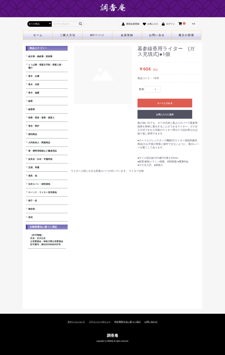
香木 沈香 (33, 84)
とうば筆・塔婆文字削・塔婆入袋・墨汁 (45, 66)
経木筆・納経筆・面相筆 (40, 56)
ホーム (38, 35)
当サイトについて (76, 322)
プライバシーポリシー (100, 322)
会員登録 (127, 35)
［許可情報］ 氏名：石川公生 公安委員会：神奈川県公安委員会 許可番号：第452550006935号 (46, 240)
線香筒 (31, 109)
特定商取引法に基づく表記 (127, 322)
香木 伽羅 (33, 92)
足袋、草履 (33, 167)
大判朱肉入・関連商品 (39, 142)
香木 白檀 (33, 76)
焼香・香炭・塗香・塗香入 (41, 117)
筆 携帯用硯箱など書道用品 (42, 151)
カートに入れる (164, 103)
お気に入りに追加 (165, 114)
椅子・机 (32, 200)
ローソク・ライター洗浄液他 (42, 192)
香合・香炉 (33, 126)
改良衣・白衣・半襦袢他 (40, 159)
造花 (30, 217)
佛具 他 (32, 175)
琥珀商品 (32, 134)
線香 (30, 101)
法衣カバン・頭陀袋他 (39, 184)
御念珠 (31, 209)
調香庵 (112, 335)
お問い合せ (157, 35)
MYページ (97, 35)
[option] (103, 75)
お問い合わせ (151, 322)
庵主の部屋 (186, 35)
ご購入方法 (67, 35)
